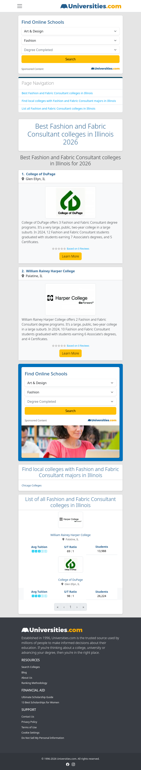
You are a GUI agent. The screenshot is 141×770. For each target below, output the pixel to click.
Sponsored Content (32, 69)
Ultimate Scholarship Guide (37, 697)
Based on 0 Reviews (78, 248)
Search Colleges (30, 667)
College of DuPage (41, 174)
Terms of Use (29, 727)
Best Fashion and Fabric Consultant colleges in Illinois (57, 93)
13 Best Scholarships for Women (40, 702)
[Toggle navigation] (20, 6)
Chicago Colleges (32, 485)
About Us (26, 677)
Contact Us (27, 716)
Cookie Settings (30, 732)
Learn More (70, 256)
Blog (24, 672)
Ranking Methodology (34, 683)
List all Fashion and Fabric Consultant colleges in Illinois (58, 108)
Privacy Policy (29, 722)
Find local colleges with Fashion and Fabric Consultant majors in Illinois (69, 101)
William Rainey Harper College (50, 271)
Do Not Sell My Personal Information (42, 738)
